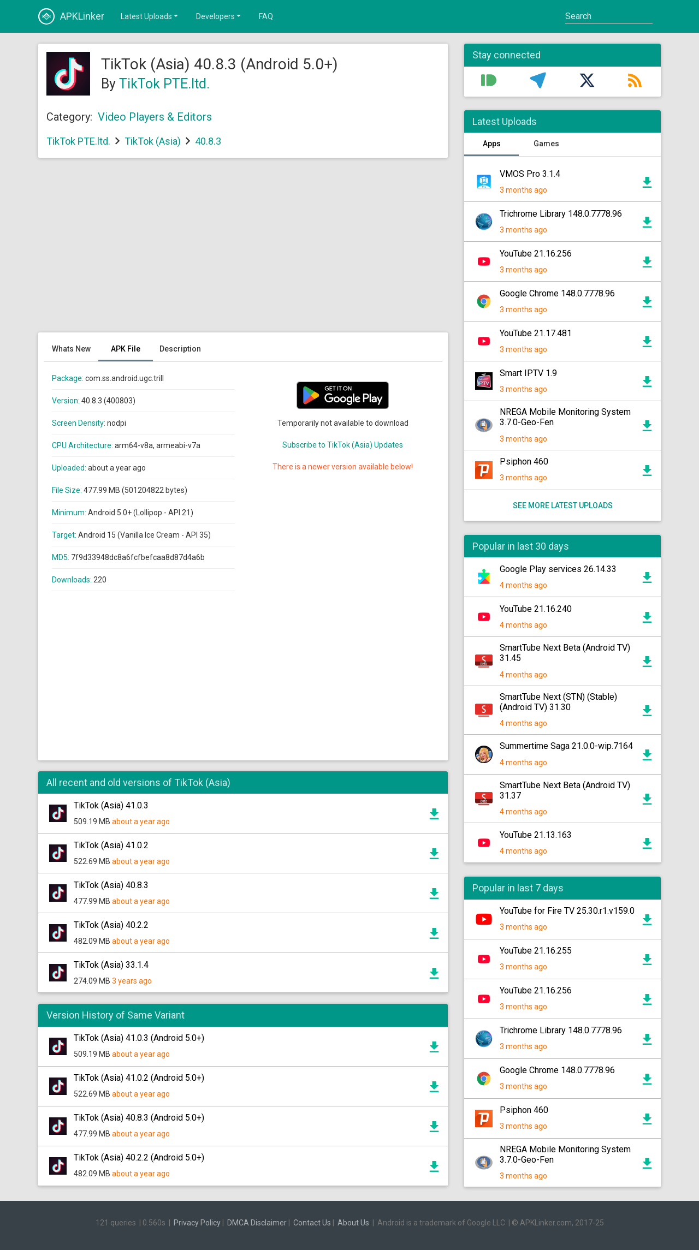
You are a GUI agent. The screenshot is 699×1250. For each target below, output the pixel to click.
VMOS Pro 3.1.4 (530, 174)
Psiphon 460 (524, 461)
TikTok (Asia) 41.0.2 (111, 845)
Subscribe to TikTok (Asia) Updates (342, 445)
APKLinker (71, 16)
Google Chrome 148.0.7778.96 (557, 293)
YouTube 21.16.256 (536, 253)
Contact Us (312, 1222)
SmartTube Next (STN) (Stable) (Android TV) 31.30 (558, 702)
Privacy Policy (197, 1222)
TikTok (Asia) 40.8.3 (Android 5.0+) (139, 1117)
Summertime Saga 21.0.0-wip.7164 (566, 746)
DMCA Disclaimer (257, 1222)
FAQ (266, 16)
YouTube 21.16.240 (536, 609)
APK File (125, 348)
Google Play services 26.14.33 (558, 569)
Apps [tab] (492, 143)
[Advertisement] (243, 250)
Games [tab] (546, 143)
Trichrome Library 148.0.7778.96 (561, 214)
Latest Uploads (150, 16)
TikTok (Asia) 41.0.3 (111, 805)
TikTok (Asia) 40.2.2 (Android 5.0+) (139, 1157)
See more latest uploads (563, 505)
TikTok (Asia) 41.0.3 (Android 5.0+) (139, 1038)
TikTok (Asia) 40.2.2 (111, 925)
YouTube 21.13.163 (536, 835)
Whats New (71, 348)
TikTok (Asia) (153, 141)
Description (180, 348)
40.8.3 (208, 141)
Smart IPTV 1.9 (528, 373)
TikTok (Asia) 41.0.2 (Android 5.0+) (139, 1078)
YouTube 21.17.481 (536, 333)
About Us (353, 1222)
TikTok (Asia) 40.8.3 (111, 885)
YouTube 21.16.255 (536, 950)
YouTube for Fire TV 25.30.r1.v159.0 (567, 911)
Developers (219, 16)
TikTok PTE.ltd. (164, 84)
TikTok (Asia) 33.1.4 (111, 965)
